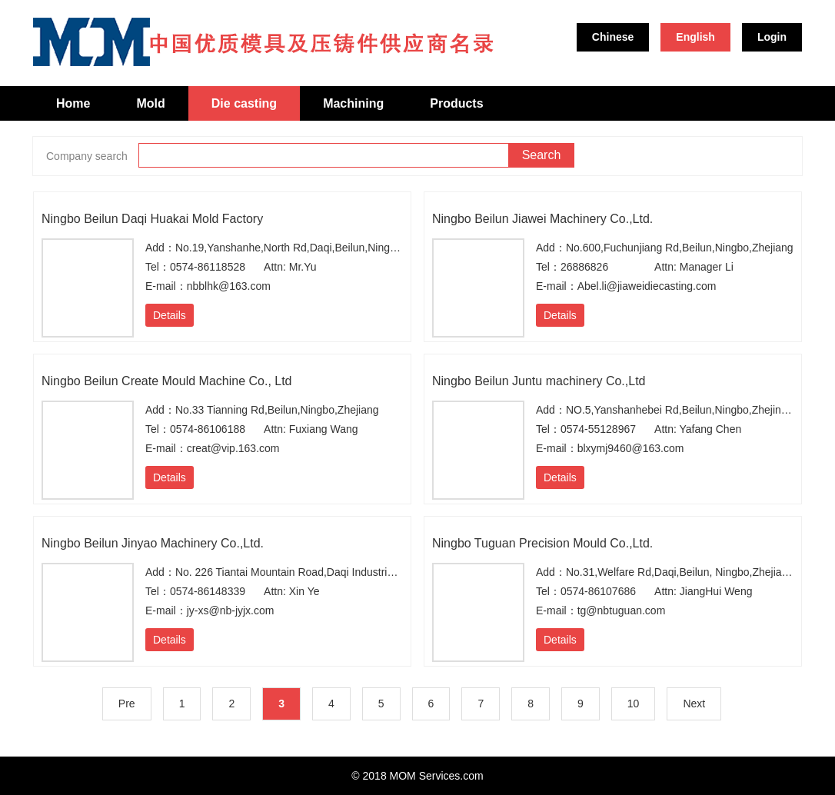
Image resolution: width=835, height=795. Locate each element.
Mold (150, 103)
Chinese (613, 37)
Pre (126, 703)
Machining (353, 103)
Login (772, 37)
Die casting (244, 103)
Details (169, 315)
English (695, 37)
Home (73, 103)
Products (456, 103)
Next (694, 703)
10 (633, 703)
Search (541, 154)
